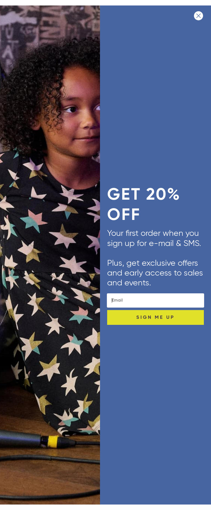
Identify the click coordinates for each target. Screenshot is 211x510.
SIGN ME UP (155, 317)
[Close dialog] (198, 16)
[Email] (155, 300)
